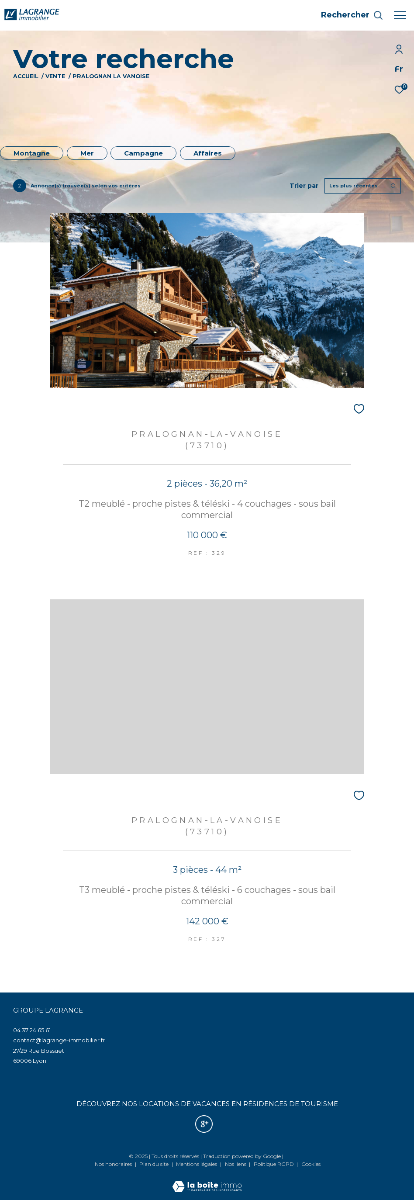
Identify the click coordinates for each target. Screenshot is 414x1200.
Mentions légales (197, 1164)
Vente (55, 76)
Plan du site (154, 1164)
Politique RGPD (274, 1164)
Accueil (25, 76)
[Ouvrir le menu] (400, 15)
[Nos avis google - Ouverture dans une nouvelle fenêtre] (204, 1124)
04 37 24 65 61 (32, 1030)
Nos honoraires (113, 1164)
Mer (87, 153)
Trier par (304, 186)
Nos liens (236, 1164)
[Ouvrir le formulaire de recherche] (352, 15)
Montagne (32, 153)
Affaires (207, 153)
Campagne (143, 153)
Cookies (311, 1164)
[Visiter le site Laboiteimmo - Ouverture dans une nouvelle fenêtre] (207, 1180)
